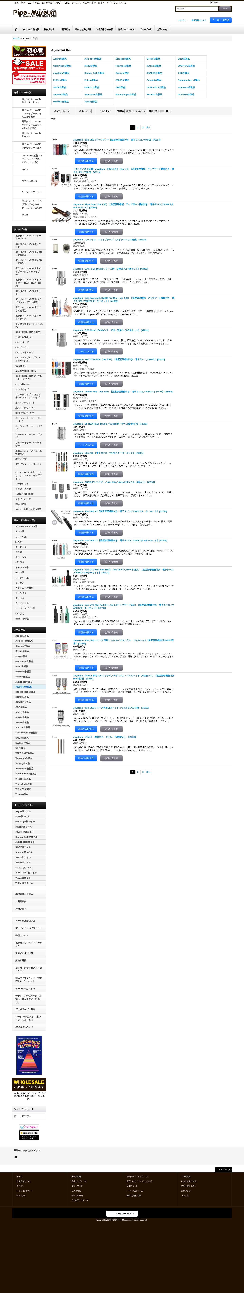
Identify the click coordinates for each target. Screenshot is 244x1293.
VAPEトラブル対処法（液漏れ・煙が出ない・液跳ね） (28, 999)
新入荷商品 (76, 1191)
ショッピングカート (25, 1191)
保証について (22, 935)
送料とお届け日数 (24, 953)
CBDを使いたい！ (24, 1027)
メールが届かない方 (25, 920)
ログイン (182, 20)
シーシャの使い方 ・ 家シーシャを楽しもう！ (28, 1018)
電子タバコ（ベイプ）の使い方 (28, 944)
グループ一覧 (77, 1186)
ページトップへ (225, 1169)
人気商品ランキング (80, 1200)
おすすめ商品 (77, 1195)
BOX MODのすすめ (25, 988)
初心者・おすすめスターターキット (28, 969)
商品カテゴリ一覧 (79, 1181)
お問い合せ (20, 909)
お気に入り (21, 1195)
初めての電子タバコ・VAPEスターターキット (28, 980)
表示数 (57, 111)
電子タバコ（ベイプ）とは (28, 928)
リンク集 (185, 1195)
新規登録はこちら (198, 20)
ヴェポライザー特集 (25, 1009)
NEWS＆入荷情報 (188, 1181)
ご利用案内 (20, 901)
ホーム (19, 1176)
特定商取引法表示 (24, 894)
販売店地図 (20, 960)
